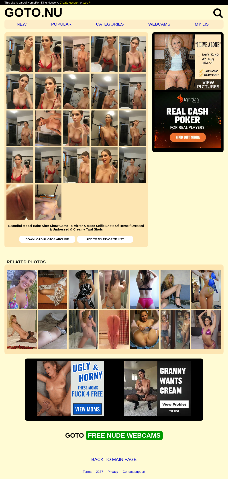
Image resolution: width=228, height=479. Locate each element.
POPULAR (61, 24)
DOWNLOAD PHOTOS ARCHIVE (47, 239)
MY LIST (203, 24)
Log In (87, 2)
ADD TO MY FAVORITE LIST (105, 239)
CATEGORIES (110, 24)
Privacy (113, 471)
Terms (87, 471)
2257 (99, 471)
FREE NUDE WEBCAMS (124, 435)
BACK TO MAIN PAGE (114, 459)
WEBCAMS (159, 24)
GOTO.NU (33, 12)
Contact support (133, 471)
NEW (22, 24)
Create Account (69, 2)
